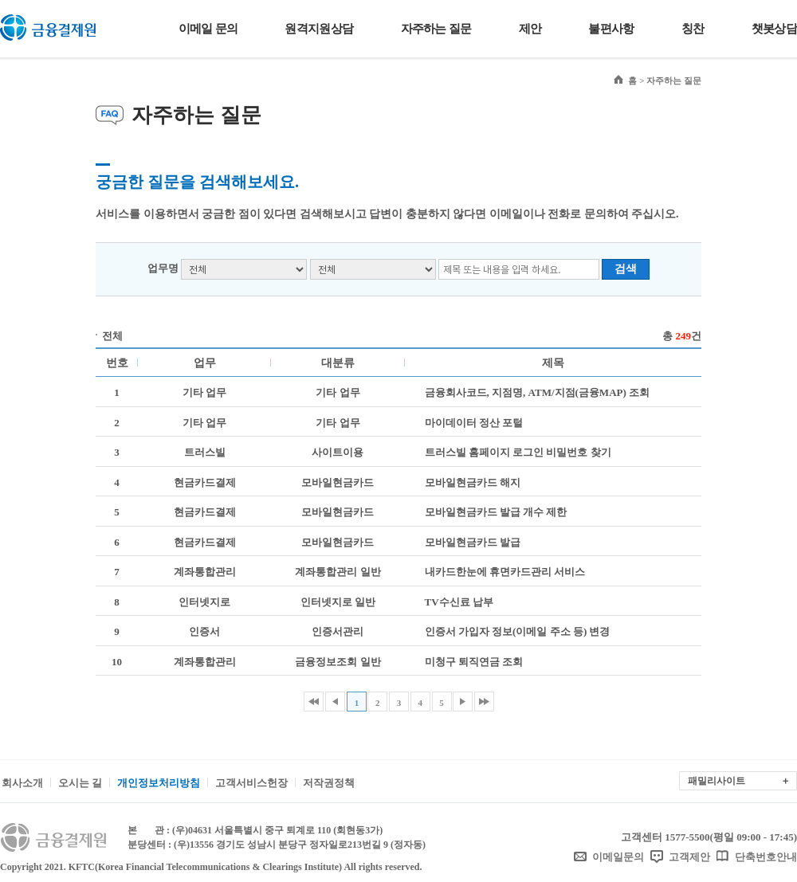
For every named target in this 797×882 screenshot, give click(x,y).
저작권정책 (329, 783)
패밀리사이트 (716, 780)
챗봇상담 (774, 28)
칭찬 (693, 28)
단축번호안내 (766, 857)
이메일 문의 (208, 28)
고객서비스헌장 (251, 783)
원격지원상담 (319, 28)
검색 (625, 269)
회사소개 (22, 783)
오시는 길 (80, 783)
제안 (530, 28)
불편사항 (611, 28)
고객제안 (689, 857)
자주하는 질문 (436, 28)
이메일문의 (618, 857)
